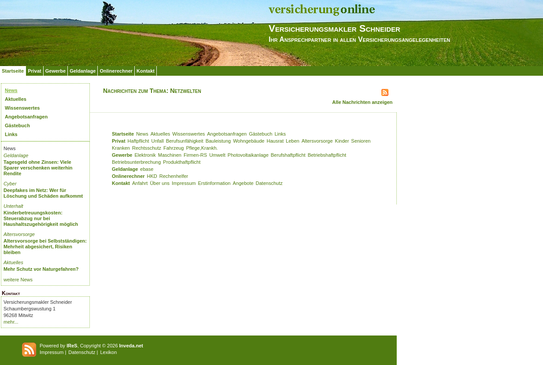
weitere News (18, 279)
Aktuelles (15, 99)
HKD (152, 176)
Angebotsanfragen (26, 116)
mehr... (11, 321)
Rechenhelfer (173, 176)
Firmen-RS (195, 155)
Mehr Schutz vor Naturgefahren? (41, 269)
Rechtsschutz (146, 148)
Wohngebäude (248, 141)
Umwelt (217, 155)
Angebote (243, 183)
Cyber (10, 183)
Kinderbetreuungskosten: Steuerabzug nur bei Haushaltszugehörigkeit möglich (41, 218)
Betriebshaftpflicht (327, 155)
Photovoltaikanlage (248, 155)
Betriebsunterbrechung (136, 162)
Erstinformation (214, 183)
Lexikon (108, 352)
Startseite (13, 71)
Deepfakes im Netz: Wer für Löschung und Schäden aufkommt (43, 193)
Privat (34, 71)
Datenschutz (269, 183)
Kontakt (146, 71)
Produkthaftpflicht (181, 162)
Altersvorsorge (19, 234)
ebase (146, 169)
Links (11, 134)
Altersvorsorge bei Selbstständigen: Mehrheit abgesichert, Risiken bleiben (45, 246)
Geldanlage (83, 71)
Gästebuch (17, 125)
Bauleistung (218, 141)
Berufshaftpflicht (288, 155)
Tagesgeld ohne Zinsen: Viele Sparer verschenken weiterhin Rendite (38, 167)
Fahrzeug (173, 148)
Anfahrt (140, 183)
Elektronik (144, 155)
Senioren (360, 141)
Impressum (184, 183)
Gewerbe (55, 71)
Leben (292, 141)
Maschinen (169, 155)
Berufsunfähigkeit (184, 141)
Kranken (121, 148)
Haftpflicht (138, 141)
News (11, 90)
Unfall (157, 141)
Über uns (160, 183)
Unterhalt (13, 206)
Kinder (342, 141)
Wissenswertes (22, 108)
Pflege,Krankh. (202, 148)
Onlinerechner (116, 71)
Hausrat (275, 141)
